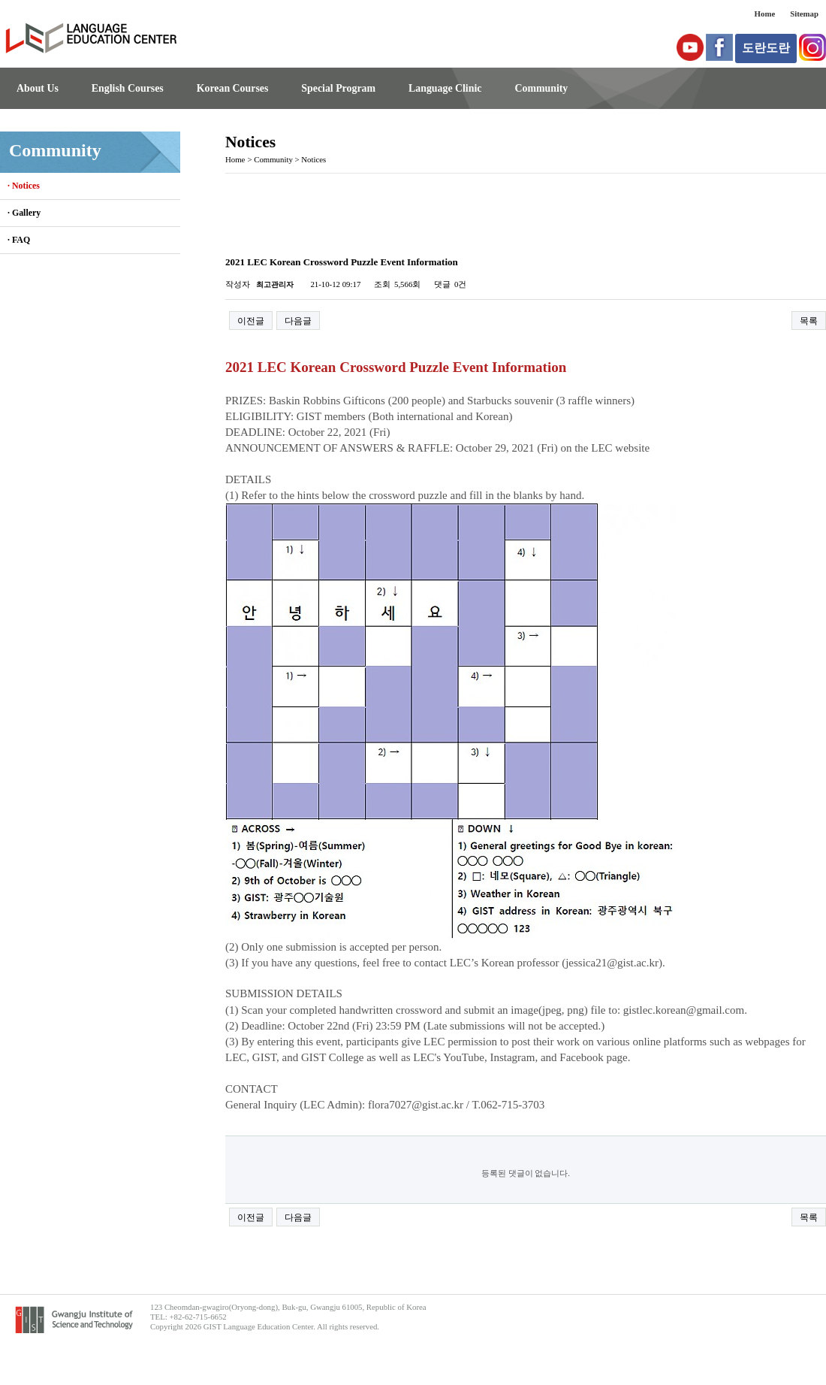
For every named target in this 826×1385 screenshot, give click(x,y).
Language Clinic (444, 88)
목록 (809, 321)
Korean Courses (233, 88)
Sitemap (804, 13)
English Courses (128, 88)
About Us (38, 88)
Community (541, 88)
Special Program (338, 88)
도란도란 (766, 47)
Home (765, 13)
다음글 (298, 321)
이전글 (250, 321)
